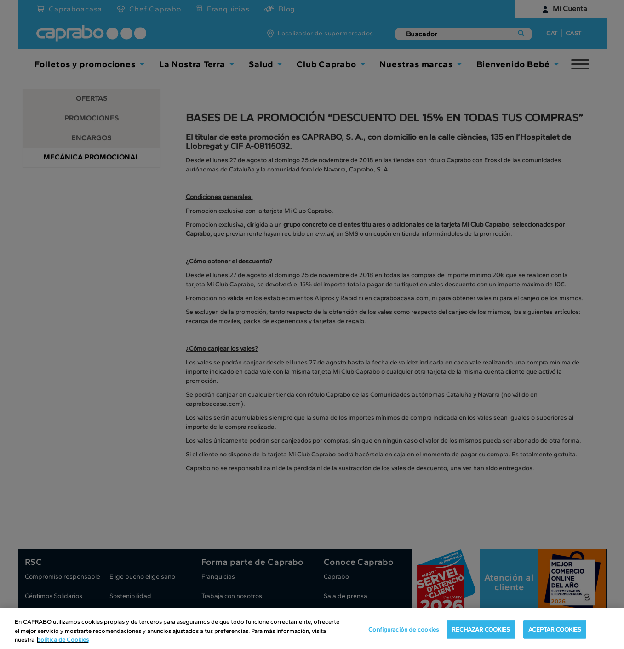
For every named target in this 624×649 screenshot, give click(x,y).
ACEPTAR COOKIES (555, 629)
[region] (312, 628)
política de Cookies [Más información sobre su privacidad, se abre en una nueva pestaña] (63, 639)
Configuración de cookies (403, 629)
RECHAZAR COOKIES (481, 629)
